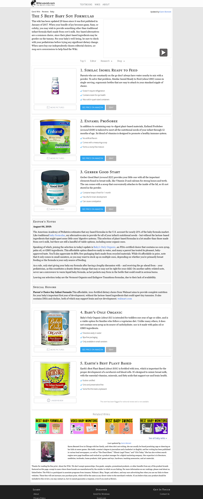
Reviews (45, 11)
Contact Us (164, 494)
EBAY (111, 107)
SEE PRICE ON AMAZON (92, 107)
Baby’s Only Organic (104, 247)
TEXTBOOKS (86, 4)
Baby (52, 11)
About (36, 494)
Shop (121, 60)
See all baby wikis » (158, 438)
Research (107, 60)
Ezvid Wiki (36, 11)
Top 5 (83, 60)
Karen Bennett (126, 443)
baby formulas (57, 235)
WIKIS (97, 4)
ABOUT (106, 4)
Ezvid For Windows (101, 494)
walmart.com (125, 298)
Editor (93, 60)
